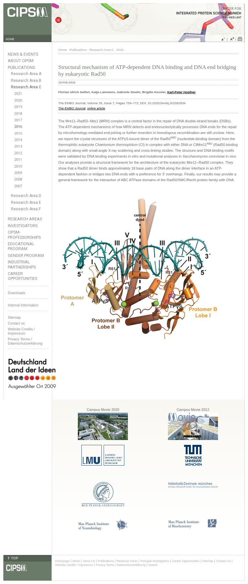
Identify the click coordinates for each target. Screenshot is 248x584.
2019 (18, 107)
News (76, 561)
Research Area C (26, 87)
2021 (18, 94)
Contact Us (223, 561)
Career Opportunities (22, 276)
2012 (18, 153)
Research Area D (26, 195)
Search (153, 565)
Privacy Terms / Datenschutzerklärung (25, 341)
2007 (18, 186)
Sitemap (14, 317)
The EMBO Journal (72, 108)
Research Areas (25, 218)
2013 (18, 146)
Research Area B (26, 80)
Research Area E (26, 202)
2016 (18, 127)
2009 (18, 173)
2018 (18, 114)
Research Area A (26, 74)
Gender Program (26, 255)
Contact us (16, 323)
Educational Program (21, 246)
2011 (18, 160)
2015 (18, 133)
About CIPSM (21, 60)
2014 (18, 140)
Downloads (16, 293)
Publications (21, 67)
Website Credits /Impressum (21, 331)
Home (62, 49)
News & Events (23, 54)
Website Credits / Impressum (74, 565)
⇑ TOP (12, 558)
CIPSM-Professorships (24, 234)
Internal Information (23, 305)
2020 (18, 100)
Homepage (62, 561)
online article (96, 108)
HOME (10, 39)
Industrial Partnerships (22, 264)
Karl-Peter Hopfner (181, 92)
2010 (18, 166)
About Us (89, 561)
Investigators (22, 225)
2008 (18, 179)
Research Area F (26, 209)
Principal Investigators (154, 561)
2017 (18, 120)
